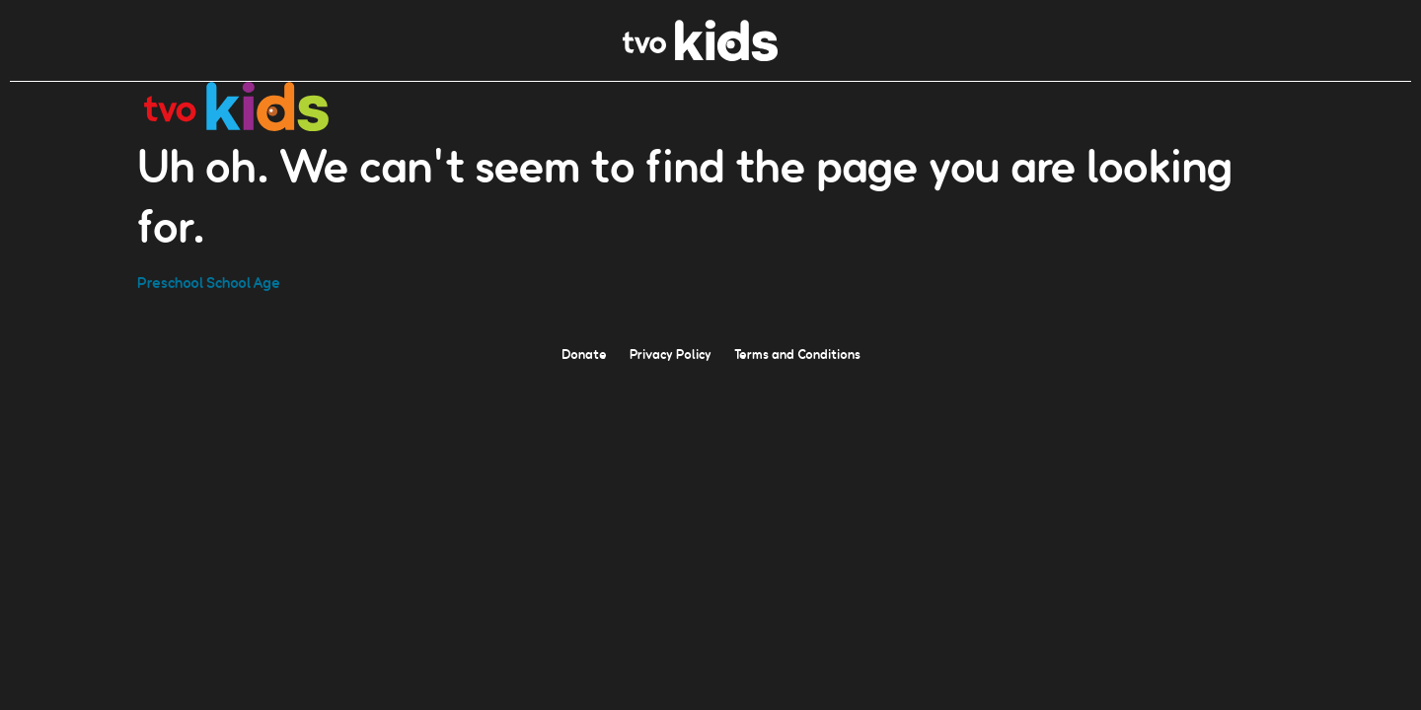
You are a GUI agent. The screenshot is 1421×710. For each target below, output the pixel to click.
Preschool (170, 281)
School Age (243, 281)
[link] (700, 55)
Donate (584, 353)
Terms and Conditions (797, 353)
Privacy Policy (670, 353)
